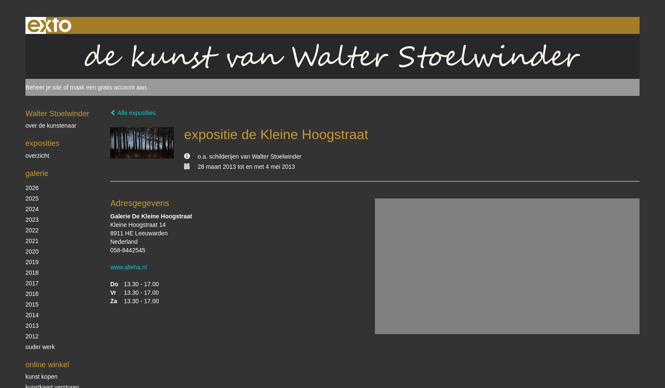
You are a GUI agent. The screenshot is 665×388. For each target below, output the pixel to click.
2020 (32, 251)
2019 (32, 262)
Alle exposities (133, 112)
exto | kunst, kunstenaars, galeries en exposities (49, 25)
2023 (32, 219)
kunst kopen (41, 376)
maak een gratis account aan (108, 87)
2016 (32, 293)
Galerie (36, 173)
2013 (32, 325)
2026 (32, 187)
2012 (32, 336)
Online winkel (47, 364)
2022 (32, 230)
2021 (32, 240)
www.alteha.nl (128, 267)
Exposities (42, 143)
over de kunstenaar (50, 125)
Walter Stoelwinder (57, 113)
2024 (32, 209)
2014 (32, 315)
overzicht (37, 155)
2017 (32, 283)
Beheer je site (43, 87)
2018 (32, 272)
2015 (32, 304)
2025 (32, 198)
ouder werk (40, 346)
